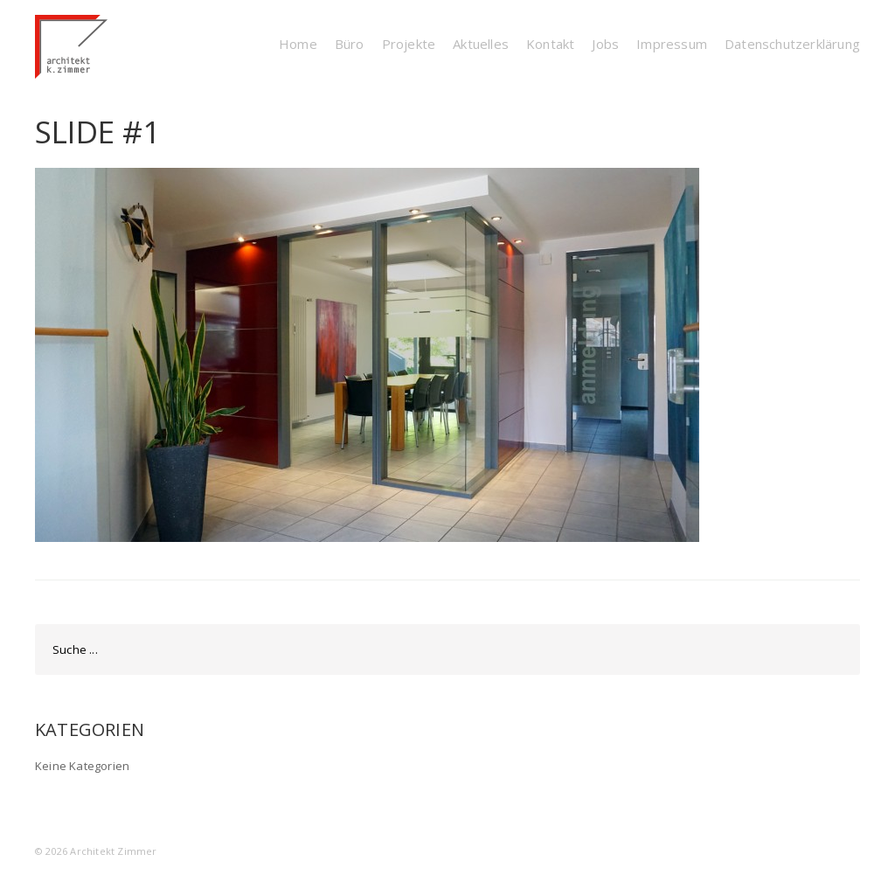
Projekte (409, 43)
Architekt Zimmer (113, 851)
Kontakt (550, 43)
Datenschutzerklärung (792, 43)
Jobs (605, 43)
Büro (349, 43)
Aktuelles (481, 43)
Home (298, 43)
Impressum (671, 43)
